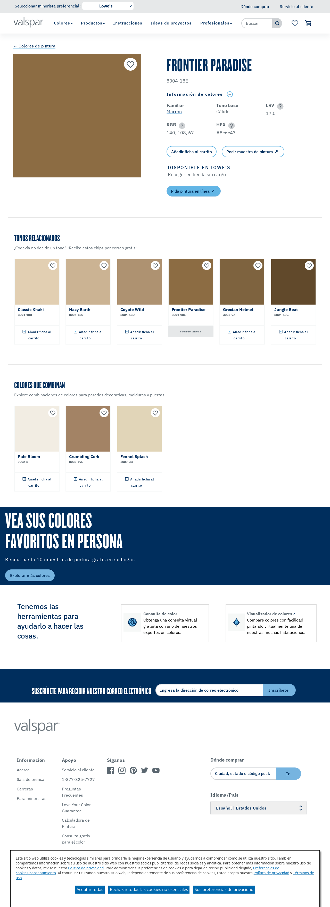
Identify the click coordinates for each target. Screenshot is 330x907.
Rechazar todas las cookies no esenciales (149, 889)
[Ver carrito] (308, 23)
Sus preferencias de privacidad (224, 889)
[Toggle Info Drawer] (230, 94)
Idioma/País (224, 795)
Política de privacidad (86, 867)
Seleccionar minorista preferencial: (48, 6)
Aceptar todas (90, 889)
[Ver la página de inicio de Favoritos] (294, 23)
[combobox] (257, 23)
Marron (174, 112)
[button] (279, 106)
